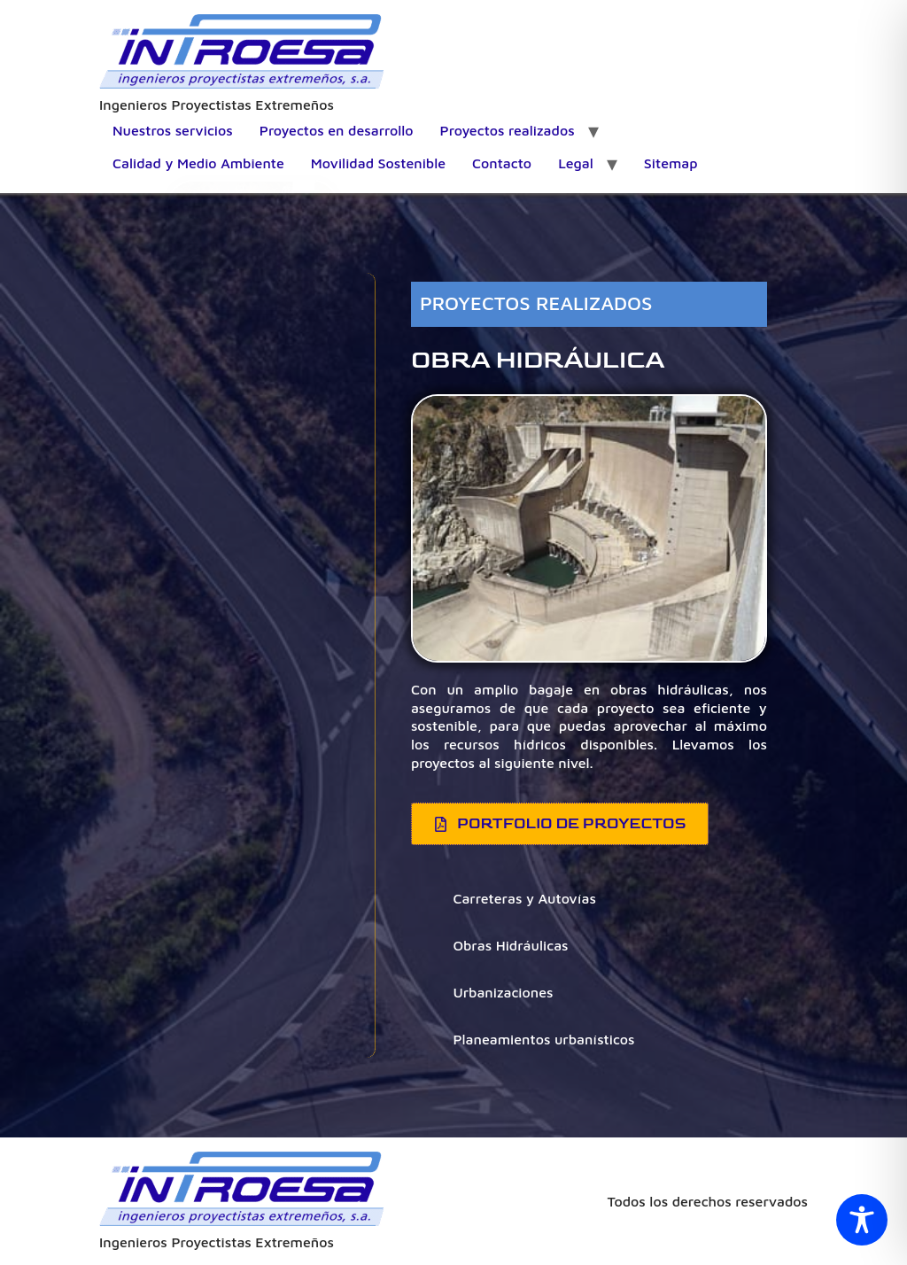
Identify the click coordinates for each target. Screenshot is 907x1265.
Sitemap (671, 163)
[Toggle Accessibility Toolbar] (861, 1219)
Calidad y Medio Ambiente (198, 163)
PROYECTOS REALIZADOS (536, 302)
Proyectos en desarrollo (337, 130)
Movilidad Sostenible (378, 163)
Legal (575, 163)
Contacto (501, 163)
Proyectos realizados (507, 130)
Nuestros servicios (172, 130)
